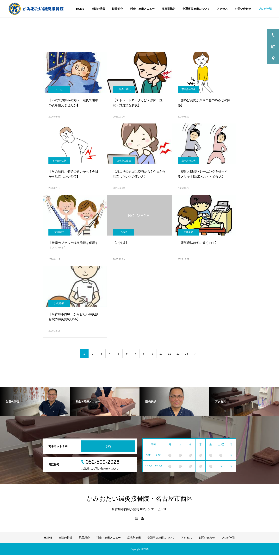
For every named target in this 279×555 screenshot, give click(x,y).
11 (169, 353)
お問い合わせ (243, 8)
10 (161, 353)
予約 (108, 446)
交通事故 (59, 232)
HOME (80, 8)
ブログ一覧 (265, 8)
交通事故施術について (196, 8)
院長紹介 (117, 8)
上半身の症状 (124, 89)
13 (186, 353)
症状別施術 (168, 8)
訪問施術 (59, 303)
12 (178, 353)
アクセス (222, 8)
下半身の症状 (188, 89)
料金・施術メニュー (142, 8)
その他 (59, 89)
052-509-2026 (102, 462)
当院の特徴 (98, 8)
